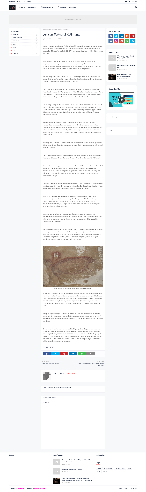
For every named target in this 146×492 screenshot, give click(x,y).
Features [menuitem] (32, 7)
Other (25, 47)
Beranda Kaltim (48, 39)
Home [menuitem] (22, 7)
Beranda (45, 29)
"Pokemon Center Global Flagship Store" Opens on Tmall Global (125, 57)
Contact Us (133, 488)
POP (25, 50)
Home (12, 2)
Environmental (25, 38)
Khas (25, 44)
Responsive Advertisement (73, 19)
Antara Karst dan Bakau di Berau (126, 66)
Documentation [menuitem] (47, 7)
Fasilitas (25, 41)
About (19, 2)
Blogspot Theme (20, 488)
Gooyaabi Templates (40, 488)
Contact (27, 2)
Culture (25, 35)
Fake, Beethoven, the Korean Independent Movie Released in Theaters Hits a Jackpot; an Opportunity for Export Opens (125, 75)
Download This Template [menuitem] (67, 7)
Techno (25, 53)
